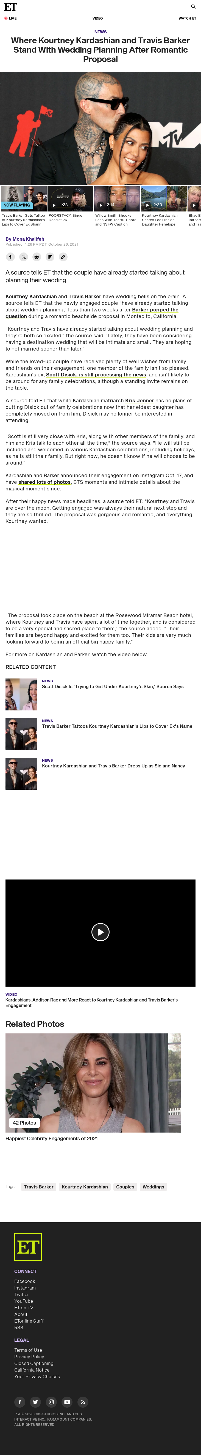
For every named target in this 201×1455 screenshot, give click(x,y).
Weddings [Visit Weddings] (153, 1187)
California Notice (31, 1370)
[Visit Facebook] (19, 1403)
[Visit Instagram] (51, 1403)
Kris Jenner (139, 401)
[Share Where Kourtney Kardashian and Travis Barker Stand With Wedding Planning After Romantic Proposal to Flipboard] (50, 257)
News (100, 32)
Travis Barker (84, 296)
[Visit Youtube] (67, 1403)
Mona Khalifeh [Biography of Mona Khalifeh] (28, 239)
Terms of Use (28, 1350)
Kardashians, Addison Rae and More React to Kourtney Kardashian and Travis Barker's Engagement (91, 1002)
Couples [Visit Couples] (125, 1187)
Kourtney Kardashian (31, 296)
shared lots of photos (44, 482)
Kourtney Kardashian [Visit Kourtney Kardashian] (85, 1187)
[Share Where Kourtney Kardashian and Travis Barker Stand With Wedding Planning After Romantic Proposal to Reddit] (37, 257)
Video (98, 18)
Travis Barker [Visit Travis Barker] (39, 1187)
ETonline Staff (29, 1321)
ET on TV (23, 1308)
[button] (100, 932)
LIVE (12, 18)
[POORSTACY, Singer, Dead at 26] (70, 208)
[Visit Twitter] (35, 1403)
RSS (18, 1327)
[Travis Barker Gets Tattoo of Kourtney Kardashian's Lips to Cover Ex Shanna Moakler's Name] (23, 208)
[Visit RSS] (82, 1403)
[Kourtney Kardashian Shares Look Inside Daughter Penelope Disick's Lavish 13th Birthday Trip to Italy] (163, 208)
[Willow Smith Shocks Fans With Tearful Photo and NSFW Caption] (116, 208)
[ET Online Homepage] (12, 7)
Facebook (24, 1281)
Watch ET (187, 18)
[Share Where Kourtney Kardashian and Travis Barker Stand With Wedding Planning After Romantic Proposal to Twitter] (24, 257)
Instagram (25, 1288)
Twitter (21, 1294)
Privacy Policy (29, 1357)
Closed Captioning (34, 1363)
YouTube (23, 1301)
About (20, 1314)
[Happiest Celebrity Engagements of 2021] (100, 1083)
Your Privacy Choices (37, 1376)
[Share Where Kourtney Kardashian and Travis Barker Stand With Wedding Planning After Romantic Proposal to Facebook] (10, 257)
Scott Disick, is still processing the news (96, 375)
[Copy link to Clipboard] (63, 257)
